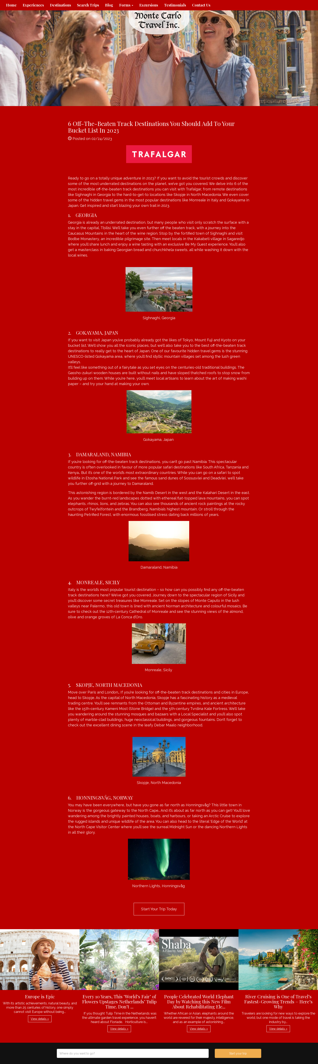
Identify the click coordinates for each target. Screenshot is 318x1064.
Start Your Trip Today (159, 909)
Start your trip (238, 1053)
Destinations (60, 5)
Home (11, 5)
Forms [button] (126, 5)
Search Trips (88, 5)
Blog (109, 5)
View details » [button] (40, 1018)
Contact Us (201, 5)
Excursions (148, 5)
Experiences (33, 5)
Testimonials (175, 5)
